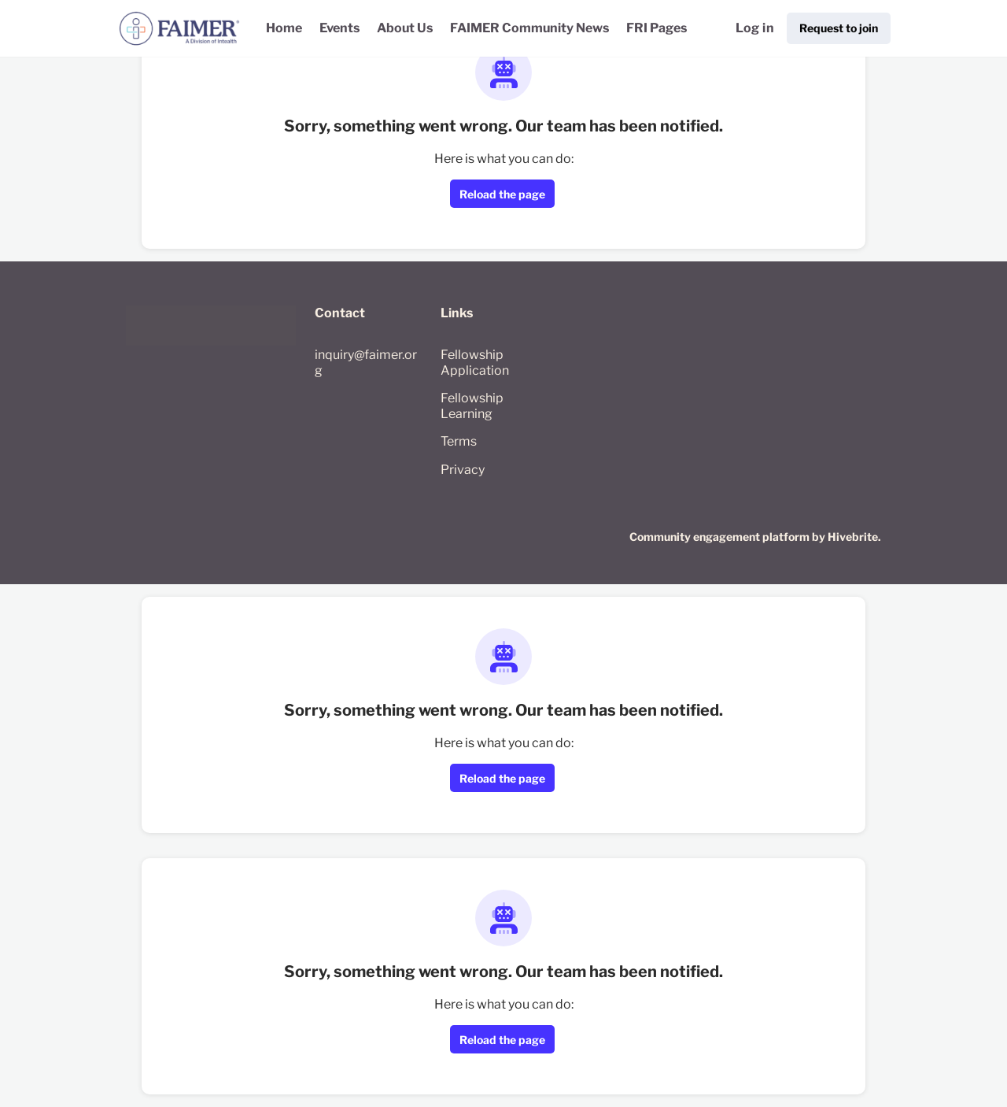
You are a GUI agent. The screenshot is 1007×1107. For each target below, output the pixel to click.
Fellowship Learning (472, 406)
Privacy (463, 469)
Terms (459, 441)
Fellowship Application (475, 362)
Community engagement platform (719, 536)
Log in (755, 27)
